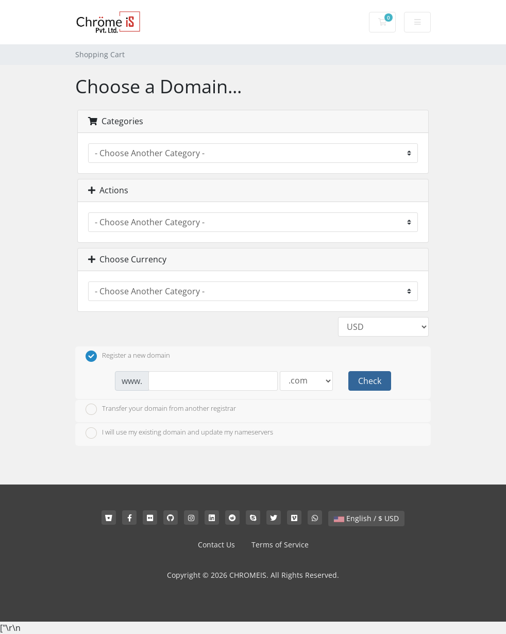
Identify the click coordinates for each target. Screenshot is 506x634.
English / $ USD (366, 518)
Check (369, 381)
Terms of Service (280, 544)
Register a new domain (128, 356)
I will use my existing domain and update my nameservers (179, 433)
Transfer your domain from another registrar (161, 409)
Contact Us (216, 544)
